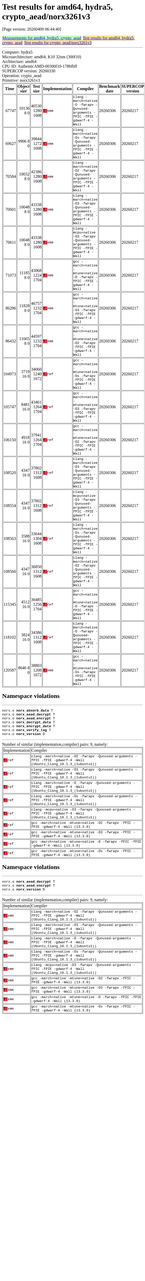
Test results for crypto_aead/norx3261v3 (58, 42)
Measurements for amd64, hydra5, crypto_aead (41, 38)
